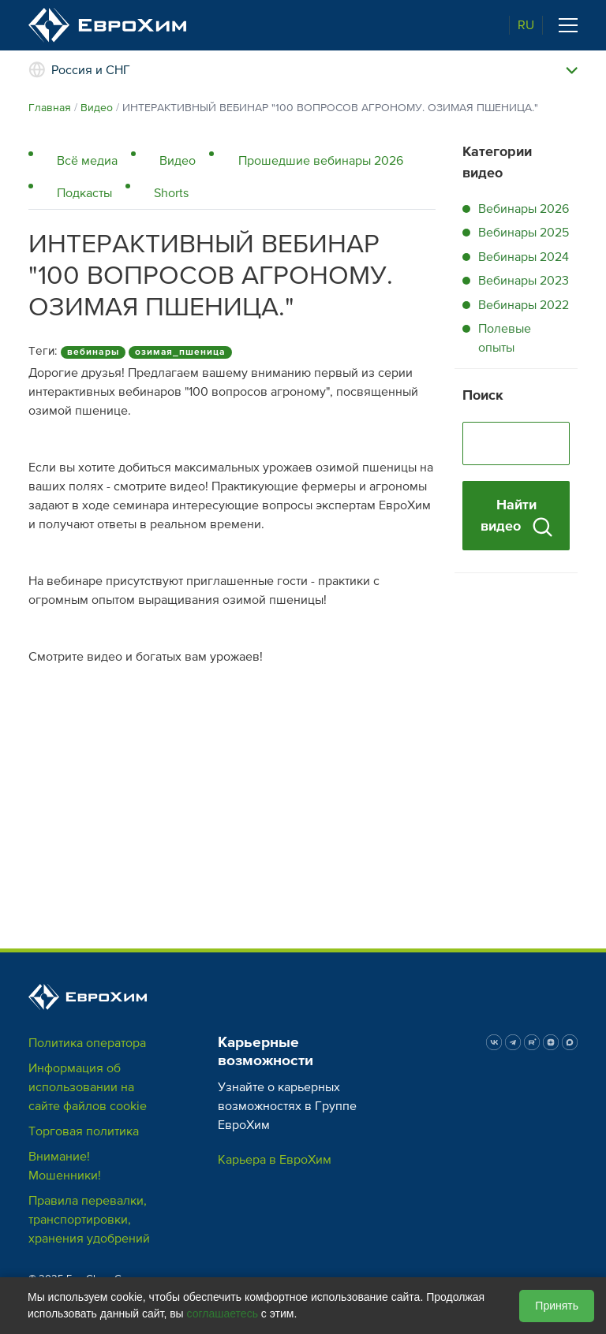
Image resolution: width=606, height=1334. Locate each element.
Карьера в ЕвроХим (274, 1160)
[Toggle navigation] (568, 25)
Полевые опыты (504, 338)
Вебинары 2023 (523, 281)
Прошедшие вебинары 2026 (320, 161)
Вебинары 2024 (523, 257)
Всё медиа (87, 161)
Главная (49, 107)
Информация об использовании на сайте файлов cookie (87, 1087)
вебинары (93, 352)
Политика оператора (87, 1043)
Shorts (171, 193)
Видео (96, 107)
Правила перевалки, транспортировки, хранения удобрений (89, 1219)
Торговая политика (83, 1131)
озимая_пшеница (180, 352)
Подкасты (84, 193)
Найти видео (516, 516)
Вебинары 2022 (523, 305)
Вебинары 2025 (523, 232)
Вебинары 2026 (523, 209)
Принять (556, 1305)
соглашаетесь (222, 1313)
